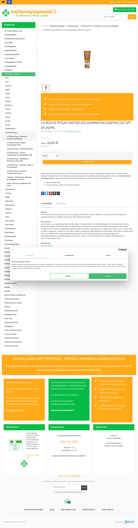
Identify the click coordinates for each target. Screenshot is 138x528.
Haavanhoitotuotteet (11, 244)
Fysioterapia (8, 240)
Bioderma (8, 105)
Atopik (7, 93)
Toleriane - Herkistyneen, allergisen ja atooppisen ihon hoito (19, 178)
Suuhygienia (8, 326)
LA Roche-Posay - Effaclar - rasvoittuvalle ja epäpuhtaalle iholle (19, 153)
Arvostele (73, 131)
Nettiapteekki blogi (15, 410)
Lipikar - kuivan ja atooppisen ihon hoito (19, 184)
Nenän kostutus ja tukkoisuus (15, 295)
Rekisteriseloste (68, 508)
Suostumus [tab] (29, 255)
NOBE (7, 197)
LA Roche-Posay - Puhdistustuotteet (20, 149)
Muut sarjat (9, 224)
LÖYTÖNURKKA (10, 46)
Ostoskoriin (87, 162)
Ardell (7, 89)
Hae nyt (132, 16)
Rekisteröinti (116, 2)
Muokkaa (69, 276)
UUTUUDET (8, 42)
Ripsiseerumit (10, 205)
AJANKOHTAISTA (10, 50)
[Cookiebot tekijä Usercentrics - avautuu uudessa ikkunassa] (115, 250)
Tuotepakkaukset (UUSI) (13, 62)
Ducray (7, 117)
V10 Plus (8, 213)
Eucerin (8, 121)
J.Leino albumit (9, 58)
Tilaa (84, 486)
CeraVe (8, 109)
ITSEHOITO (8, 70)
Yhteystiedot (102, 508)
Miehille (7, 287)
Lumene (8, 193)
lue (83, 491)
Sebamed (8, 209)
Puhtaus (7, 306)
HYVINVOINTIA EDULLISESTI (14, 39)
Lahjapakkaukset (10, 66)
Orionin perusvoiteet (11, 299)
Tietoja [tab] (108, 255)
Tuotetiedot (46, 203)
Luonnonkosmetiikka (11, 54)
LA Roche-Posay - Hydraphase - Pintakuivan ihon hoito (18, 160)
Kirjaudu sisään (130, 2)
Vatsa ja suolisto (10, 334)
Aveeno (8, 101)
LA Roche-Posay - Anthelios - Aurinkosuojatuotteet (17, 137)
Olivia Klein (9, 201)
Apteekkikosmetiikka (11, 74)
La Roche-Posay (11, 132)
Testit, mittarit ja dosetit (12, 330)
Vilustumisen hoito (11, 346)
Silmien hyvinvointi (11, 322)
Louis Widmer (10, 189)
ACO (7, 82)
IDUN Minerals (10, 128)
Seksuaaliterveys (10, 314)
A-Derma (8, 86)
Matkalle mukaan (10, 283)
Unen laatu (8, 318)
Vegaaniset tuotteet (11, 338)
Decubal (8, 113)
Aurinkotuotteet (10, 228)
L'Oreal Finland (46, 245)
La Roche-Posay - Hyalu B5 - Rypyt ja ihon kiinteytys (20, 166)
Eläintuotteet (9, 232)
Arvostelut (61, 203)
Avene (7, 97)
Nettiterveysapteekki (39, 508)
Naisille (7, 291)
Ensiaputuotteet (10, 236)
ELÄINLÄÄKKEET (10, 35)
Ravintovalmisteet (11, 310)
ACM (7, 78)
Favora (7, 125)
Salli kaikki (108, 276)
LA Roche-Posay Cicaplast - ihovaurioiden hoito (16, 143)
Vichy (7, 217)
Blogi (55, 508)
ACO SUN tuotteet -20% (13, 31)
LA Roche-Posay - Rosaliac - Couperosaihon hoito (17, 172)
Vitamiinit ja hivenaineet (13, 342)
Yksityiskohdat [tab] (69, 255)
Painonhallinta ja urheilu (13, 303)
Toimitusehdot (85, 508)
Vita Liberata (9, 221)
